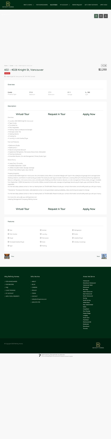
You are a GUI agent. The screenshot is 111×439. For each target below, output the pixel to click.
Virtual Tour (22, 114)
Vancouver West (88, 285)
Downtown (86, 326)
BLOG (33, 284)
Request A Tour (56, 114)
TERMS (34, 293)
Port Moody (86, 311)
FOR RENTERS (10, 284)
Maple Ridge (86, 313)
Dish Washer (13, 234)
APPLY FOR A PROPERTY (12, 296)
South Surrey (87, 300)
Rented (7, 73)
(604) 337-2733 (36, 302)
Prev (12, 256)
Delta (84, 307)
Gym (11, 246)
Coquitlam (86, 309)
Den (11, 230)
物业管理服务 (53, 5)
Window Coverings (79, 242)
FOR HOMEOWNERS (42, 5)
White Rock (86, 302)
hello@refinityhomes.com (39, 299)
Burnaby (85, 289)
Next (98, 256)
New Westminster (88, 304)
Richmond (86, 287)
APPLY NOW (103, 5)
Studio (76, 234)
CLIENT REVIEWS (10, 290)
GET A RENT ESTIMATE (91, 5)
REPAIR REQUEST (77, 5)
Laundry (44, 234)
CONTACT (35, 296)
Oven (43, 242)
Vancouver (86, 281)
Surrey (85, 298)
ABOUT (34, 281)
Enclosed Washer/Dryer (17, 242)
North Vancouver (88, 296)
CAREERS (34, 287)
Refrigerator (78, 230)
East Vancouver (87, 294)
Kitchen (44, 230)
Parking (44, 246)
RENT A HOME (28, 5)
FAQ (7, 287)
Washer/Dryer (78, 238)
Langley (85, 315)
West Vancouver (88, 291)
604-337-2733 (6, 14)
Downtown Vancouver (89, 283)
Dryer (11, 238)
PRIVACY (34, 290)
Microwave (45, 238)
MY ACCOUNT (64, 5)
